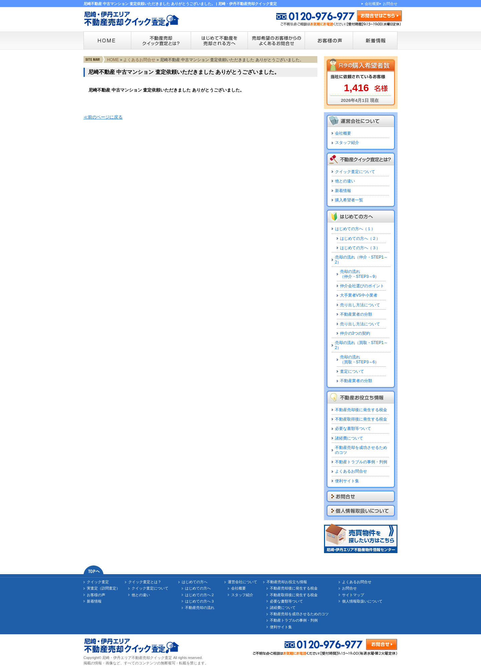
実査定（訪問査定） (103, 588)
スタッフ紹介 (347, 142)
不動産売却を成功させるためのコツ (299, 614)
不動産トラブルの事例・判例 (361, 462)
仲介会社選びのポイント (362, 286)
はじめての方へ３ (199, 601)
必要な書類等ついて (353, 428)
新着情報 (343, 190)
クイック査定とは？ (144, 582)
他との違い (345, 181)
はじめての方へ (194, 582)
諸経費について (349, 438)
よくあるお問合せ (139, 59)
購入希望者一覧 (349, 200)
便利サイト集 (347, 481)
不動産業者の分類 (356, 314)
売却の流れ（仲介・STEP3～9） (359, 274)
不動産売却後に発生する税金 (361, 409)
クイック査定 (98, 582)
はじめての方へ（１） (355, 228)
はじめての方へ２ (199, 595)
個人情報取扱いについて (362, 601)
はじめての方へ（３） (360, 247)
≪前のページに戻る (103, 117)
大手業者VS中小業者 (358, 295)
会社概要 (372, 4)
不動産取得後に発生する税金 (361, 419)
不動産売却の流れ (199, 608)
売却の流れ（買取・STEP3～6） (359, 359)
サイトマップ (353, 595)
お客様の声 (96, 595)
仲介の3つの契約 (355, 333)
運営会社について (242, 582)
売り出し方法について (360, 305)
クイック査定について (355, 171)
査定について (352, 371)
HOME (113, 59)
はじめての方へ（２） (360, 238)
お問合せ (390, 4)
